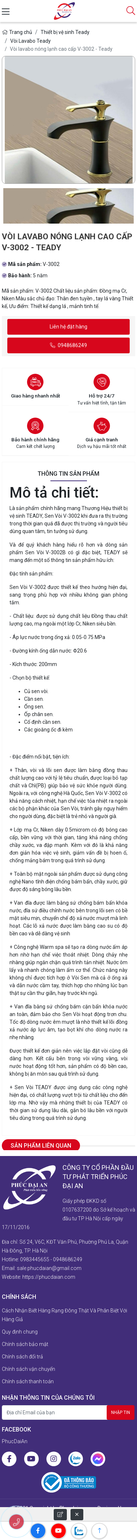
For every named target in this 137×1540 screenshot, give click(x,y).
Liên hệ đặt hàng (68, 327)
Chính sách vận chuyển (28, 1369)
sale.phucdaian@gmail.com (49, 1268)
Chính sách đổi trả (22, 1357)
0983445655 (34, 1259)
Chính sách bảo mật (25, 1344)
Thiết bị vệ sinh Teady (65, 32)
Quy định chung (20, 1332)
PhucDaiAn (14, 1441)
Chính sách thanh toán (28, 1381)
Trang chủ (17, 32)
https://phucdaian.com (48, 1277)
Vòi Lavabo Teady (30, 41)
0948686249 (68, 345)
